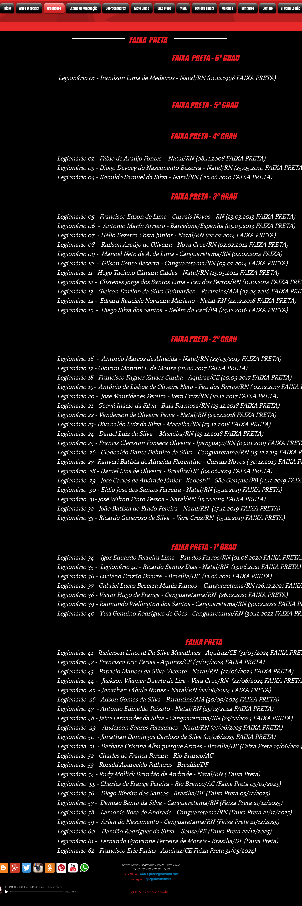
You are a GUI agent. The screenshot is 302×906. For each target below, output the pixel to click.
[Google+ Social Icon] (15, 868)
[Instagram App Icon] (38, 868)
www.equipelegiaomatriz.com (159, 874)
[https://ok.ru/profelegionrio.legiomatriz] (50, 868)
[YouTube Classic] (73, 868)
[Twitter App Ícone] (26, 868)
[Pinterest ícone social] (61, 868)
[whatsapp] (84, 868)
